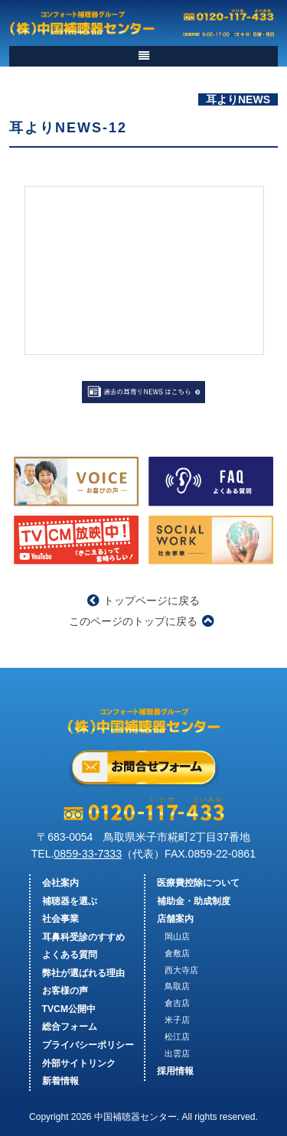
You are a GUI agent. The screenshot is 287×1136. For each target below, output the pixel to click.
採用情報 (175, 1071)
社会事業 (60, 918)
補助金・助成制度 (193, 901)
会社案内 (60, 882)
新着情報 (60, 1081)
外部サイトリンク (79, 1063)
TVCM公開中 (69, 1009)
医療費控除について (198, 882)
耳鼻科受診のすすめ (83, 937)
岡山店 (177, 936)
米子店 (177, 1019)
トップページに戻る (143, 600)
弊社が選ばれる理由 (83, 973)
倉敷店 (177, 953)
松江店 (177, 1036)
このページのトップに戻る (141, 621)
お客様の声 (65, 990)
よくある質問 (69, 954)
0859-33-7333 (88, 854)
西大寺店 (181, 970)
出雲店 (177, 1053)
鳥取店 (177, 986)
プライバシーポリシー (88, 1045)
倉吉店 (177, 1002)
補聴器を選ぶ (69, 901)
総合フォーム (69, 1026)
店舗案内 (175, 918)
